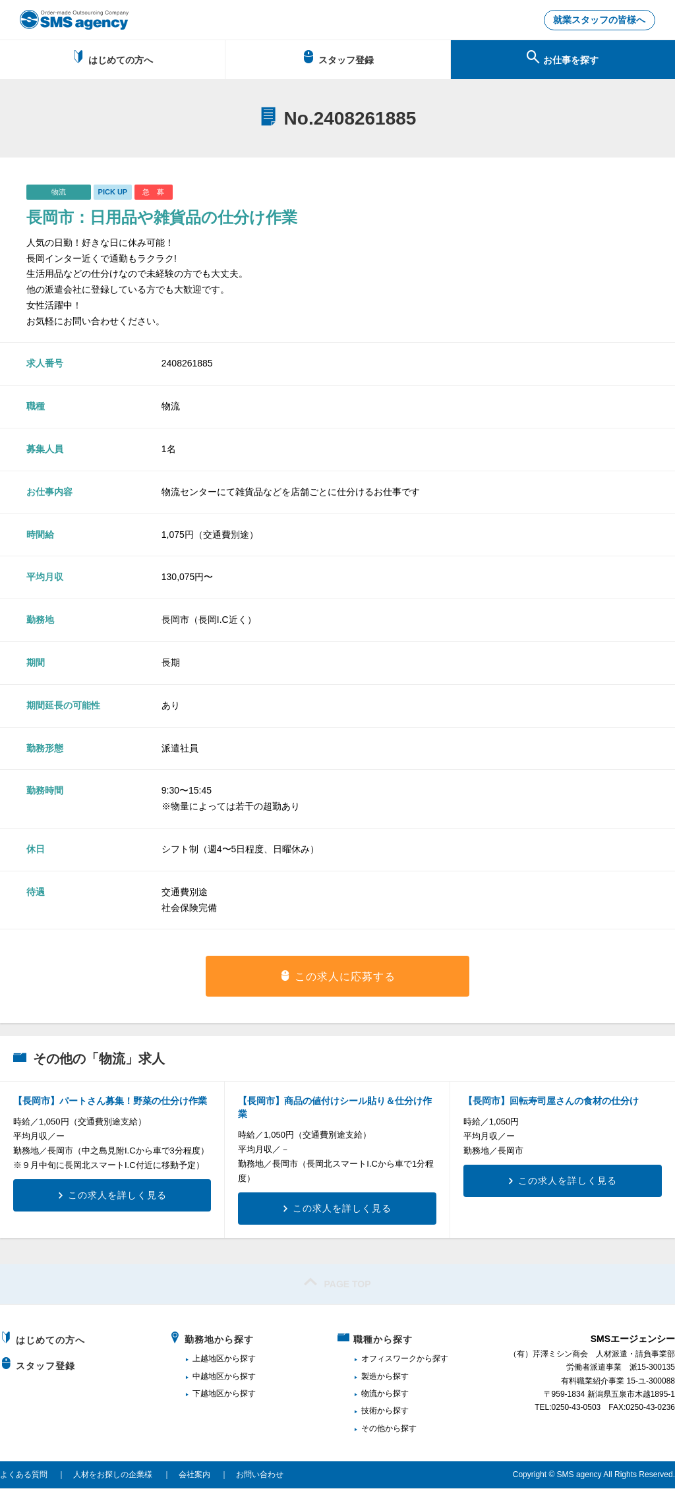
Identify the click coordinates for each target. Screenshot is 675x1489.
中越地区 (208, 1377)
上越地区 (208, 1359)
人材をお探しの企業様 (112, 1475)
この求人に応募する (345, 977)
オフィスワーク (389, 1359)
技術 (369, 1411)
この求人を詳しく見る (117, 1195)
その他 (373, 1429)
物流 (369, 1394)
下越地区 (208, 1394)
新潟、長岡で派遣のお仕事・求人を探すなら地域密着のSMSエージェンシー (74, 20)
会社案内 (194, 1475)
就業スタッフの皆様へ (599, 20)
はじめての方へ (112, 58)
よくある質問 (23, 1475)
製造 (369, 1377)
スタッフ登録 (338, 58)
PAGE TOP (337, 1282)
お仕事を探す (563, 58)
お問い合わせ (259, 1475)
